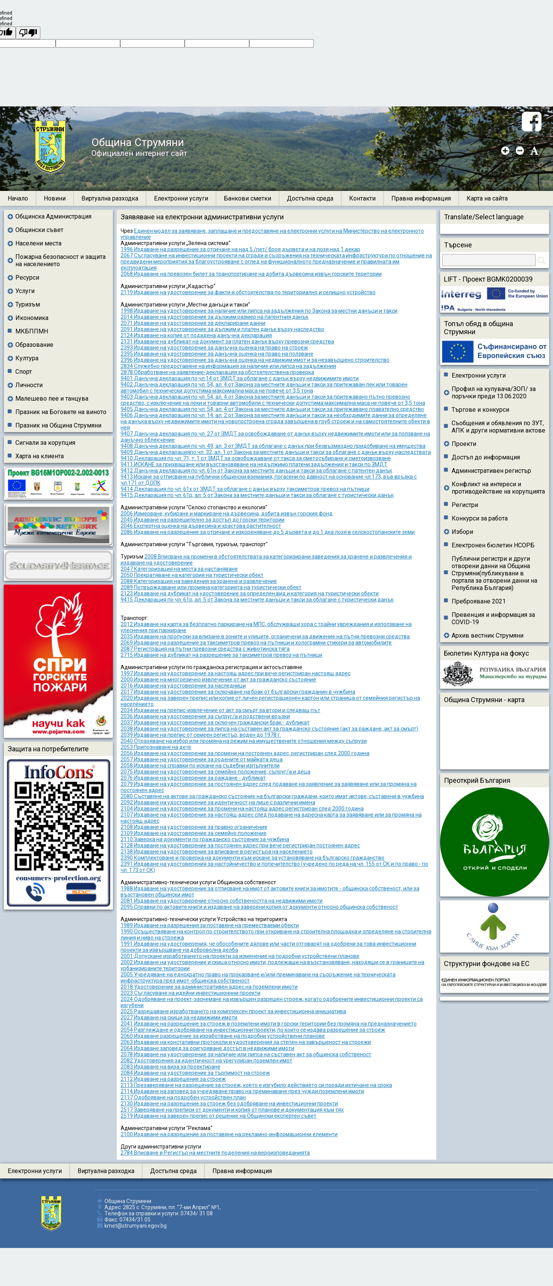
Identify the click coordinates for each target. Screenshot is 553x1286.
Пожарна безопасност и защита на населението (60, 260)
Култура (26, 358)
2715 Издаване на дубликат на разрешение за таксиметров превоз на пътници (221, 655)
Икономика (31, 318)
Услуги (25, 291)
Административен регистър (491, 470)
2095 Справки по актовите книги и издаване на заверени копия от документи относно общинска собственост (259, 907)
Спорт (23, 371)
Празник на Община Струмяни (58, 425)
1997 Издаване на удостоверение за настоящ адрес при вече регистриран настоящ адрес (236, 673)
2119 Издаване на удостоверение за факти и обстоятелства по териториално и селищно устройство (248, 292)
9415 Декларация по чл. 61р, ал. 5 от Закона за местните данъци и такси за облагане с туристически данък (257, 495)
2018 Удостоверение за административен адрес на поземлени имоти (209, 987)
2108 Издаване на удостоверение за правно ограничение (194, 827)
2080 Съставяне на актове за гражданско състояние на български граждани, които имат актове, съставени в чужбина (272, 796)
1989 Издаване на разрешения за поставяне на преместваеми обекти (210, 925)
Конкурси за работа (480, 518)
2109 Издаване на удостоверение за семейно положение (194, 833)
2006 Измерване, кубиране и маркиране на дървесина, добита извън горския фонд (227, 513)
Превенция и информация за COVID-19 (493, 618)
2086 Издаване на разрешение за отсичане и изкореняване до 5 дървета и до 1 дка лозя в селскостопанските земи (268, 532)
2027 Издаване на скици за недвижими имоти (179, 1017)
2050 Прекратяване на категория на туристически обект (192, 575)
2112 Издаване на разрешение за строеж (173, 1079)
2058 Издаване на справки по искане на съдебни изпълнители (200, 765)
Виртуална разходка (109, 198)
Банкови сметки (247, 198)
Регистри (465, 505)
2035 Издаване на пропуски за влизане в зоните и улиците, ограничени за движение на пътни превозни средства (265, 636)
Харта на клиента (39, 456)
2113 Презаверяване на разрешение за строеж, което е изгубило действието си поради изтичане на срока (256, 1085)
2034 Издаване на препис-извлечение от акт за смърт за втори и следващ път (220, 710)
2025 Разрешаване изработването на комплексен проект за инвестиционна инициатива (233, 1011)
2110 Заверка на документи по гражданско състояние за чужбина (205, 839)
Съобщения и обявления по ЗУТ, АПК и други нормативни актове (498, 426)
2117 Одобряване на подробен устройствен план (183, 1097)
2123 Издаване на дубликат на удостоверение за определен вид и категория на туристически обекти (250, 593)
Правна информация (421, 198)
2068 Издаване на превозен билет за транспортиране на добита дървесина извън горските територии (251, 274)
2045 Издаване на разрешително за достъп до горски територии (203, 520)
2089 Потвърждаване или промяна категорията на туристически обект (211, 587)
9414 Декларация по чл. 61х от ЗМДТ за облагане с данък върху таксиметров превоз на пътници (245, 489)
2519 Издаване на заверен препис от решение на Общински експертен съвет (218, 1116)
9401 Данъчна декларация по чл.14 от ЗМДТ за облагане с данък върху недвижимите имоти (240, 378)
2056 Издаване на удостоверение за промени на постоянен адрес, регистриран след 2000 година (245, 753)
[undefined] (28, 33)
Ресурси (27, 277)
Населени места (38, 243)
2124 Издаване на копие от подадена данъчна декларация (196, 335)
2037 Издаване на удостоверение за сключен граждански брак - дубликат (215, 722)
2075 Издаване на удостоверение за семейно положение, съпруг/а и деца (215, 772)
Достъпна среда (310, 198)
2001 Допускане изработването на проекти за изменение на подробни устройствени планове (240, 956)
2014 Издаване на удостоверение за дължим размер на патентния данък (214, 317)
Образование (34, 344)
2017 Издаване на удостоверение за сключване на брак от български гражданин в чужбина (238, 692)
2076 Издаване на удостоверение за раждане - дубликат (193, 778)
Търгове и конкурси (480, 409)
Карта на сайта (487, 198)
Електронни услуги (181, 198)
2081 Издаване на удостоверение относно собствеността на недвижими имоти (222, 901)
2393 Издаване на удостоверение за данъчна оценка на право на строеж (214, 348)
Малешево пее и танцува (51, 398)
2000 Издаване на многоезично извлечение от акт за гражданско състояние (218, 679)
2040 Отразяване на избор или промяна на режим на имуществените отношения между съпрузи (244, 741)
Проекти (464, 443)
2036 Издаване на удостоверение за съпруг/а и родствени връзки (205, 716)
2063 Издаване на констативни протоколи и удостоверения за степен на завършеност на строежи (246, 1042)
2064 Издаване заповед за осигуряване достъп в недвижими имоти (207, 1048)
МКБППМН (31, 331)
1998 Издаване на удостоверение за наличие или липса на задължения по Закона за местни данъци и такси (259, 311)
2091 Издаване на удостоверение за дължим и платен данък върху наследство (222, 329)
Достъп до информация (486, 457)
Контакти (362, 198)
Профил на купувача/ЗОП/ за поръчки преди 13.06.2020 (494, 392)
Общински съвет (39, 230)
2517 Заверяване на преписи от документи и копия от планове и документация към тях (232, 1110)
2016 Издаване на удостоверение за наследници (183, 686)
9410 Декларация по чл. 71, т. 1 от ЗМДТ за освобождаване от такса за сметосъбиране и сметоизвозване (256, 458)
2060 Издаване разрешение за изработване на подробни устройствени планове (223, 1036)
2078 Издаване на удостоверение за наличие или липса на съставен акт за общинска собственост (246, 1054)
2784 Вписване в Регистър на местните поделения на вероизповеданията (215, 1153)
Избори (462, 531)
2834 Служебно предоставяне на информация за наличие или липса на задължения (228, 366)
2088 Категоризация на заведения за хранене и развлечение (199, 581)
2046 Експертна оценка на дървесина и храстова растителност (201, 526)
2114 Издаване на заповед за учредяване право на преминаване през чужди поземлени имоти (242, 1091)
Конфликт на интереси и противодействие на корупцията (498, 488)
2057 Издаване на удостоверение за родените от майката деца (202, 759)
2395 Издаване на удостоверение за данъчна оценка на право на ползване (217, 354)
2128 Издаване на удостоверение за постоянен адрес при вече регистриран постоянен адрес (240, 845)
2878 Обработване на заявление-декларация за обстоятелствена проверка (217, 372)
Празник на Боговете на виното (60, 412)
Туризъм (27, 304)
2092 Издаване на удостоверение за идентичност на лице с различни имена (218, 802)
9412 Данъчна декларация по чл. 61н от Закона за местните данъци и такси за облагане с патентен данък (256, 470)
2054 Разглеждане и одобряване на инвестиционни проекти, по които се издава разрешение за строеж (253, 1030)
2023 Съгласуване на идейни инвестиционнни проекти (190, 993)
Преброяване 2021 (479, 601)
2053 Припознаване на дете (156, 747)
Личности (29, 385)
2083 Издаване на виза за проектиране (170, 1067)
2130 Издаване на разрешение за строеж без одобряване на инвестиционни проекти (229, 1103)
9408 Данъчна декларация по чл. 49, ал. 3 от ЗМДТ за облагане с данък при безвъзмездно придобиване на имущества (273, 446)
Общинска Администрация (53, 216)
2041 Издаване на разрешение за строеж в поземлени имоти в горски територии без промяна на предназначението (269, 1024)
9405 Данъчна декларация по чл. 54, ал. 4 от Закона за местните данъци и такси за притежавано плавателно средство (272, 409)
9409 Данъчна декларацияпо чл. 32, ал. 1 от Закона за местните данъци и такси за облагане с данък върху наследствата (276, 452)
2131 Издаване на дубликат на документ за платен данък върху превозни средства (227, 341)
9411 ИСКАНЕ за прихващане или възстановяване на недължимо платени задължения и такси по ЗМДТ (254, 464)
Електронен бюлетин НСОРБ (493, 545)
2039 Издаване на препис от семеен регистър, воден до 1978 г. (201, 735)
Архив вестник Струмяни (487, 635)
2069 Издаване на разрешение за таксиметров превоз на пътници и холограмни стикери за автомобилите (256, 643)
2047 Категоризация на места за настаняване (179, 569)
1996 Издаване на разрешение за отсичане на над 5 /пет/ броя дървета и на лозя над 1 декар (240, 249)
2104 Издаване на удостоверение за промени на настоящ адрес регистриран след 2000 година (242, 808)
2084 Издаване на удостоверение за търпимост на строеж (195, 1073)
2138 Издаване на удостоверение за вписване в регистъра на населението (217, 851)
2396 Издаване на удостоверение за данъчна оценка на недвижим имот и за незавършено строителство (255, 360)
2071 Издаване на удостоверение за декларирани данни (193, 323)
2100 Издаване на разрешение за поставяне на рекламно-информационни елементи (229, 1134)
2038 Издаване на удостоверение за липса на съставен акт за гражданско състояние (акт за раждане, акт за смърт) (269, 729)
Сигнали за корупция (45, 442)
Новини (55, 198)
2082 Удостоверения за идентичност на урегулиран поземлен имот (206, 1060)
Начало (18, 198)
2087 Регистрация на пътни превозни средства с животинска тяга (205, 649)
